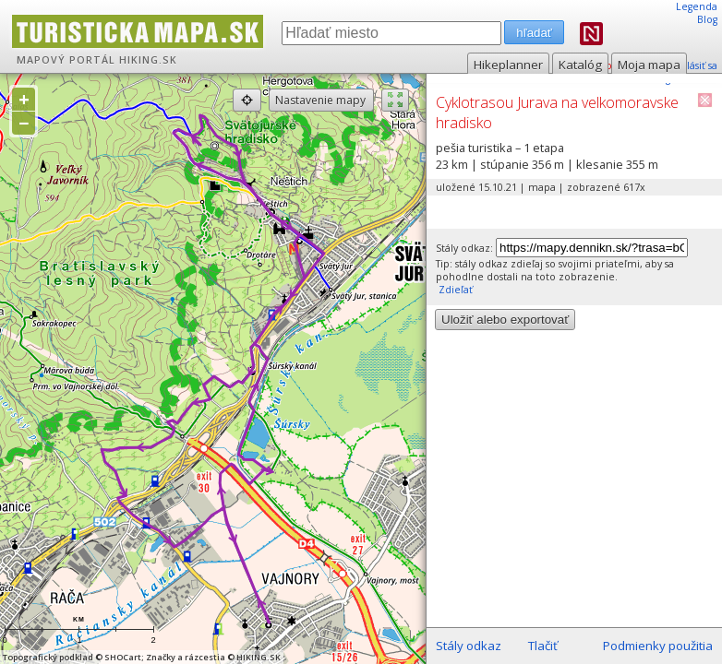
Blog (707, 19)
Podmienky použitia (658, 645)
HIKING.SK (148, 59)
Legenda (696, 6)
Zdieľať (454, 289)
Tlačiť (543, 645)
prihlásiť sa (692, 65)
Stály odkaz (468, 645)
